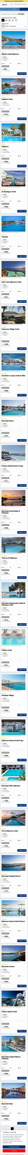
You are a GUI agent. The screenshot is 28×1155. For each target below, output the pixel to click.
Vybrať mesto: (5, 23)
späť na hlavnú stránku (20, 4)
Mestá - (14, 26)
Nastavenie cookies (7, 1142)
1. (6, 9)
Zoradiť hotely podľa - (9, 18)
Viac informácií (18, 1141)
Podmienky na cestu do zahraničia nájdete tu (13, 1)
